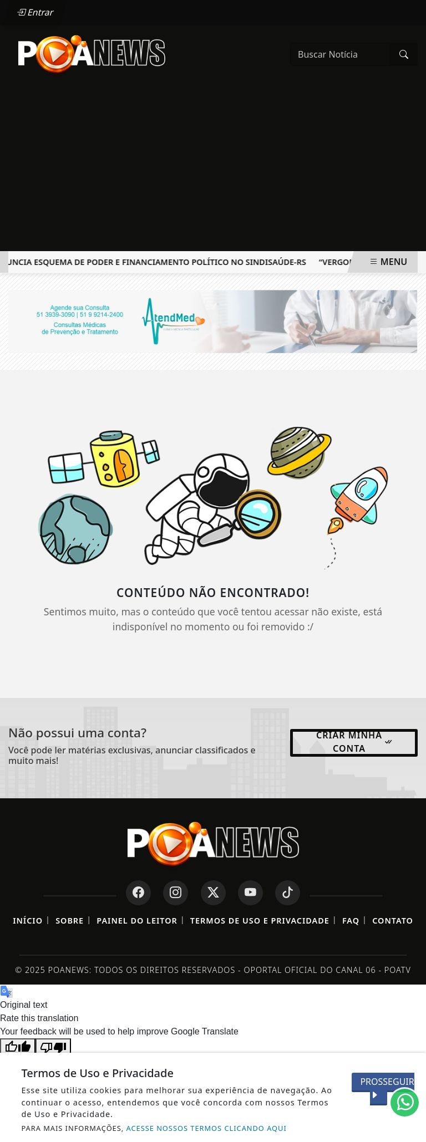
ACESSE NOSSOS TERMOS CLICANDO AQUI (206, 1128)
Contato (392, 920)
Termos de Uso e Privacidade (259, 920)
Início (28, 920)
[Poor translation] (53, 1047)
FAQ (350, 920)
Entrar (35, 12)
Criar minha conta (354, 741)
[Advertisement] (213, 168)
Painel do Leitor (137, 920)
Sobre (69, 920)
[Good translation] (18, 1047)
